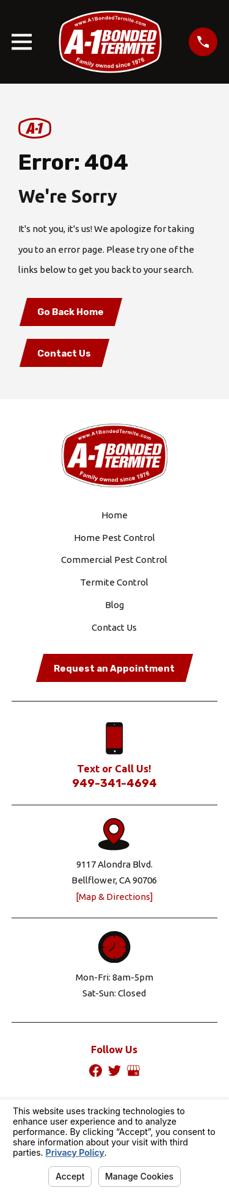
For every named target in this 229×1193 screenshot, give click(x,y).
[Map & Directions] (114, 896)
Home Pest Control (114, 537)
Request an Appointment (114, 668)
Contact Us (64, 353)
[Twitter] (114, 1070)
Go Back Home (70, 311)
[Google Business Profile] (133, 1070)
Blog (114, 605)
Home (114, 515)
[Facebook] (95, 1070)
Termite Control (114, 582)
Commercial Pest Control (114, 559)
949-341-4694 (114, 783)
